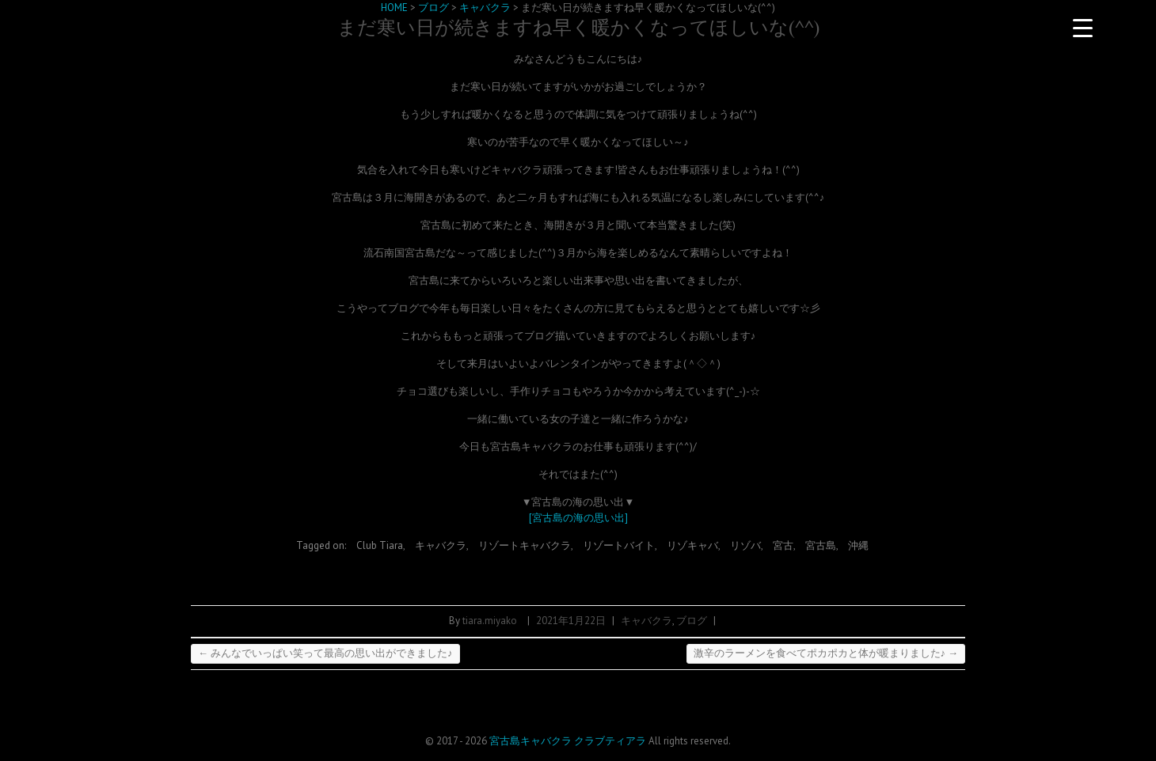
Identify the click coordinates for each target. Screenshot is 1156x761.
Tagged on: (322, 545)
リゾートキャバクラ (524, 545)
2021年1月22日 (571, 620)
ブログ (691, 620)
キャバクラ (440, 545)
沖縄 (858, 545)
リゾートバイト (619, 545)
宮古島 (820, 545)
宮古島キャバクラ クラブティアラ (567, 741)
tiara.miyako (489, 620)
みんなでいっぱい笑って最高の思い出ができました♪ (325, 653)
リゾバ (745, 545)
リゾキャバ (692, 545)
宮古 (783, 545)
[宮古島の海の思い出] (578, 517)
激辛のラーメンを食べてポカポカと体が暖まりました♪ (826, 653)
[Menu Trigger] (1082, 27)
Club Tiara (379, 545)
